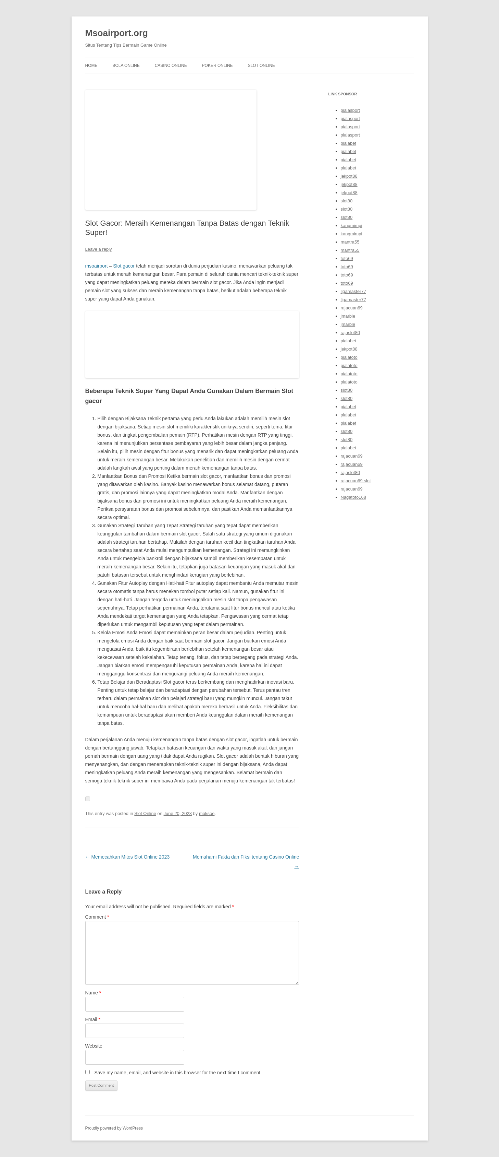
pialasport (350, 110)
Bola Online (125, 65)
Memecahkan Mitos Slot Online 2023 (127, 857)
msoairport (96, 266)
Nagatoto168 (353, 497)
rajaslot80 (350, 332)
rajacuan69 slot (356, 480)
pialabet (349, 143)
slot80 (347, 200)
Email (92, 1019)
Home (91, 65)
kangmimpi (351, 225)
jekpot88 (349, 176)
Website (93, 1046)
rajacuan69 (352, 307)
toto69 (347, 258)
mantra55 (350, 242)
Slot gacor (124, 266)
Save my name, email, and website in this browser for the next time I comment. (178, 1072)
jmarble (348, 316)
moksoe (207, 813)
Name (93, 992)
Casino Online (171, 65)
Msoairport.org (116, 33)
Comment (97, 917)
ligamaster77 (353, 291)
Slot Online (261, 65)
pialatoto (349, 357)
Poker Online (217, 65)
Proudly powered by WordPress (114, 1128)
